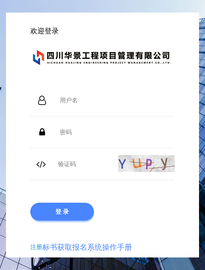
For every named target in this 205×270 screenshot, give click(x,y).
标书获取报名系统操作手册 (87, 247)
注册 (36, 246)
